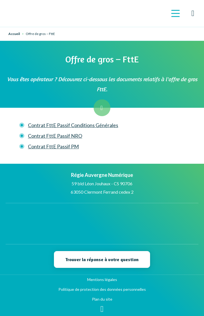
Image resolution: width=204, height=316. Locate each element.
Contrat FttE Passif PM (53, 146)
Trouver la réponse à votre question (102, 259)
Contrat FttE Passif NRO (55, 136)
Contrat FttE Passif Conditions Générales (73, 125)
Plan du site (102, 299)
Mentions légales (102, 279)
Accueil (14, 34)
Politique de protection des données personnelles (102, 289)
